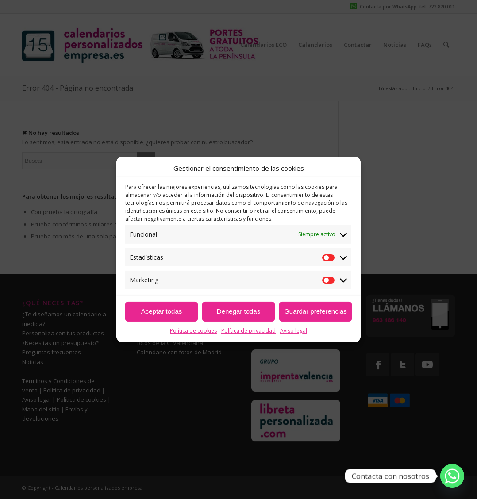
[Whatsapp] (452, 476)
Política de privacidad (248, 330)
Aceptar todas (161, 311)
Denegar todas (238, 311)
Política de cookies (193, 330)
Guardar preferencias (315, 311)
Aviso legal (293, 330)
